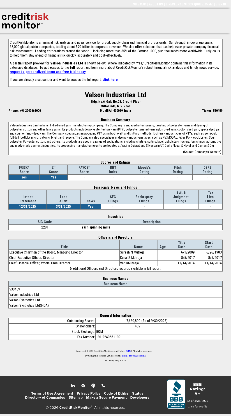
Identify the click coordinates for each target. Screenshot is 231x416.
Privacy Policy (89, 393)
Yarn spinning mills (96, 227)
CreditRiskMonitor (75, 407)
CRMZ (128, 351)
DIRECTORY (173, 4)
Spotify (83, 386)
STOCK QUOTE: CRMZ (198, 4)
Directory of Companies (45, 397)
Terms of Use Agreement (134, 356)
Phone (103, 386)
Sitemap (76, 397)
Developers (140, 397)
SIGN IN (221, 4)
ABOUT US (156, 4)
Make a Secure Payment (106, 397)
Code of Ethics (116, 393)
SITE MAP (139, 4)
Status (137, 393)
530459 (217, 111)
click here (110, 80)
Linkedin (73, 386)
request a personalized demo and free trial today (48, 72)
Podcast (93, 386)
